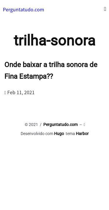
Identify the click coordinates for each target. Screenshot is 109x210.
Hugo (59, 133)
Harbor (82, 133)
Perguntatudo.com (23, 9)
